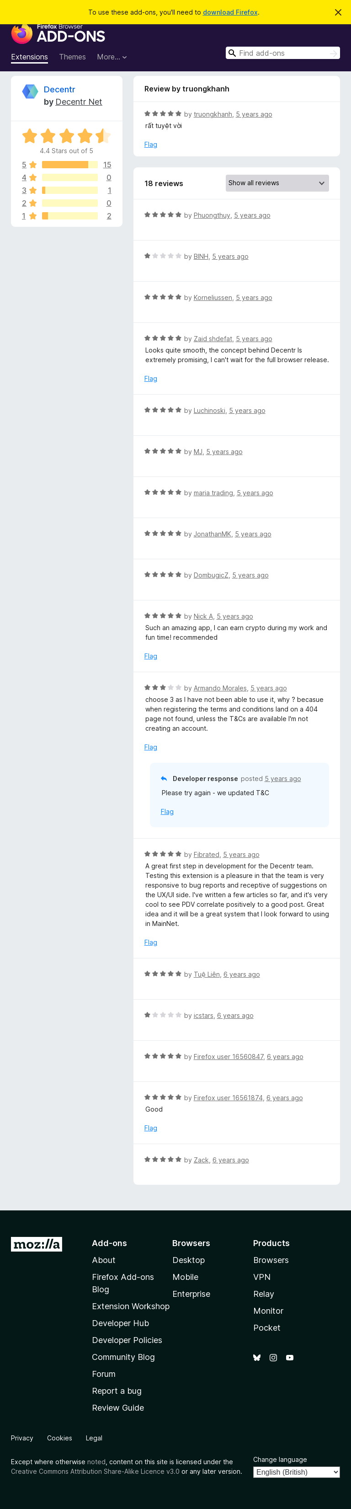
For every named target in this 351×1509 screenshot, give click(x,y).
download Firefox (230, 12)
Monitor (268, 1311)
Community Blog (123, 1357)
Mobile (185, 1277)
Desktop (188, 1260)
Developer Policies (127, 1340)
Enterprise (191, 1294)
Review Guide (118, 1408)
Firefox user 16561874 (228, 1098)
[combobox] (283, 53)
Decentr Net (78, 102)
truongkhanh (213, 114)
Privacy (22, 1438)
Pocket (267, 1327)
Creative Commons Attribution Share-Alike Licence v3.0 (95, 1471)
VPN (262, 1277)
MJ (198, 451)
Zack (201, 1160)
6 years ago (241, 974)
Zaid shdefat (213, 338)
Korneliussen (213, 297)
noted (96, 1462)
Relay (263, 1294)
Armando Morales (220, 688)
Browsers (271, 1260)
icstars (203, 1015)
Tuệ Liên (207, 974)
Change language (280, 1459)
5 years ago (254, 114)
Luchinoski (209, 410)
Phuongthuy (212, 215)
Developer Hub (120, 1323)
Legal (94, 1438)
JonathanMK (212, 534)
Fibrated (206, 854)
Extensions (29, 56)
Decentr (59, 89)
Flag (150, 144)
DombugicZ (211, 575)
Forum (104, 1374)
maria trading (213, 493)
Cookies (59, 1438)
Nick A (203, 616)
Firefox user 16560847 (228, 1056)
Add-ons (109, 1243)
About (104, 1260)
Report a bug (117, 1391)
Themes (72, 56)
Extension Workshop (131, 1306)
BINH (201, 256)
